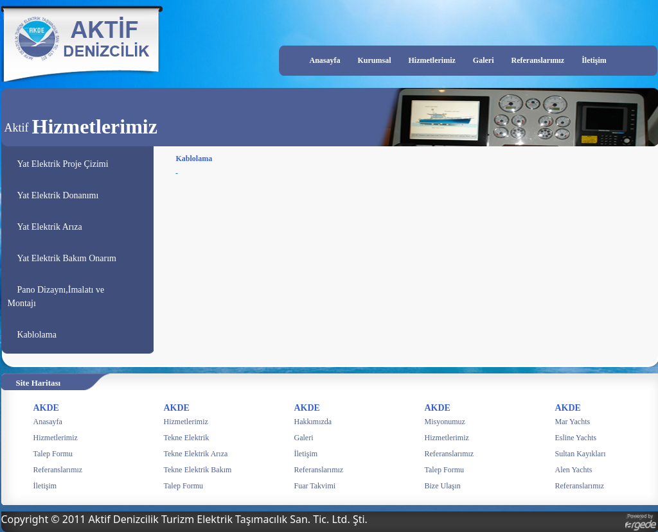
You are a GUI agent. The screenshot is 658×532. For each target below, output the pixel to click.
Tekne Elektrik (186, 437)
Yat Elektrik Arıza (49, 227)
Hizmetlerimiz (432, 60)
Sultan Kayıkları (580, 453)
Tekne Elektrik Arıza (196, 453)
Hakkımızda (313, 421)
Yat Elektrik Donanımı (58, 195)
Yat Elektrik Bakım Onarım (67, 258)
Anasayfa (325, 60)
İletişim (594, 60)
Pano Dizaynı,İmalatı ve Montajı (56, 296)
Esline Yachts (576, 437)
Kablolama (37, 334)
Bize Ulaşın (443, 485)
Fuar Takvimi (315, 485)
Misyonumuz (445, 421)
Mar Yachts (573, 421)
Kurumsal (374, 60)
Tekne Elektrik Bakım (198, 469)
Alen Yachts (573, 469)
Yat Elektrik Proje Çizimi (63, 164)
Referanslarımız (537, 60)
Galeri (483, 60)
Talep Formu (53, 453)
